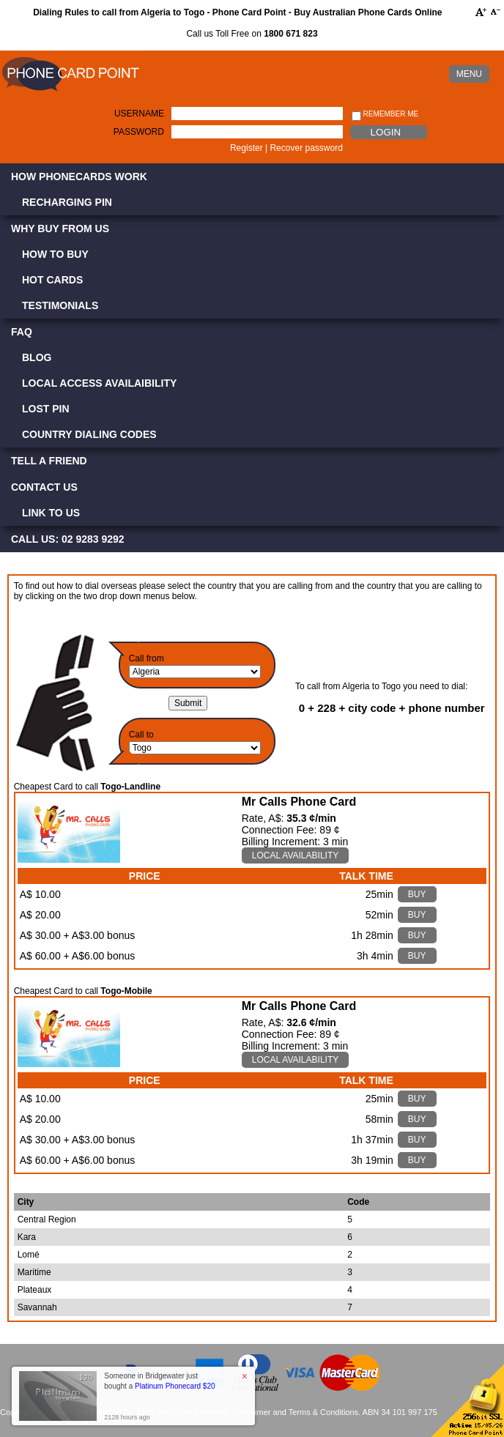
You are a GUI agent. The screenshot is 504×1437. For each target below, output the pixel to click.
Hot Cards (52, 280)
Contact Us (44, 487)
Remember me (385, 114)
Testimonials (60, 305)
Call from (146, 658)
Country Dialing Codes (89, 434)
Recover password (306, 148)
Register (246, 148)
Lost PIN (46, 409)
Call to (141, 734)
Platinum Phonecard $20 (175, 1386)
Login (386, 132)
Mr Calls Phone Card (299, 801)
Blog (36, 357)
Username (139, 113)
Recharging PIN (67, 202)
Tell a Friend (49, 461)
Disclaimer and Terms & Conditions (295, 1412)
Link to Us (51, 513)
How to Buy (55, 254)
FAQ (21, 332)
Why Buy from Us (60, 228)
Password (139, 132)
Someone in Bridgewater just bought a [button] (159, 1381)
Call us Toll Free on (251, 34)
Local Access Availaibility (99, 383)
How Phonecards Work (79, 176)
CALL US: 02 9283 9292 (68, 539)
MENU (469, 74)
